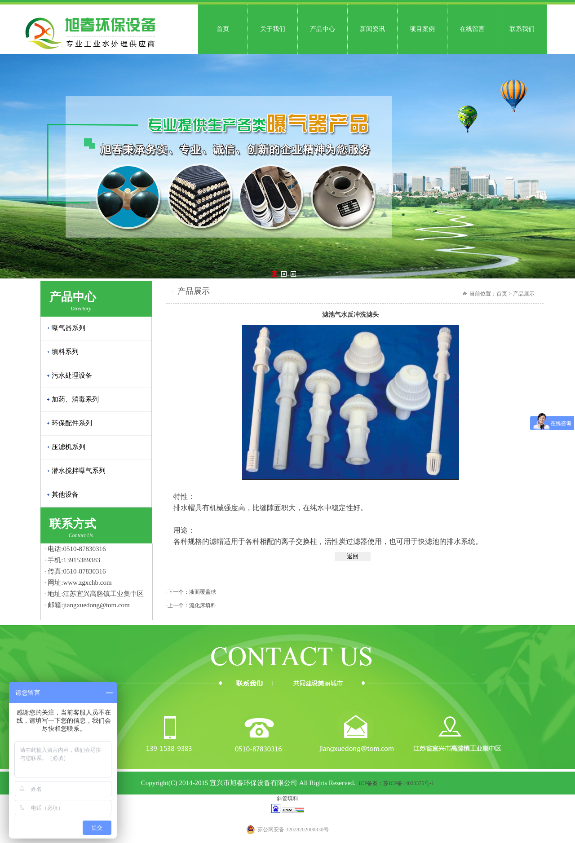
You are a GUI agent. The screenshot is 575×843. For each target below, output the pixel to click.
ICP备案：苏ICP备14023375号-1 (396, 783)
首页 (223, 29)
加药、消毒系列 (75, 399)
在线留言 (472, 29)
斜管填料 (287, 798)
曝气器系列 (68, 327)
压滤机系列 (68, 446)
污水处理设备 (72, 375)
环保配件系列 (72, 423)
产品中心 (322, 29)
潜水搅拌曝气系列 (79, 470)
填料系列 (65, 351)
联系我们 (522, 29)
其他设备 (65, 494)
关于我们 (272, 29)
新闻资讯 (372, 29)
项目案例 (422, 29)
